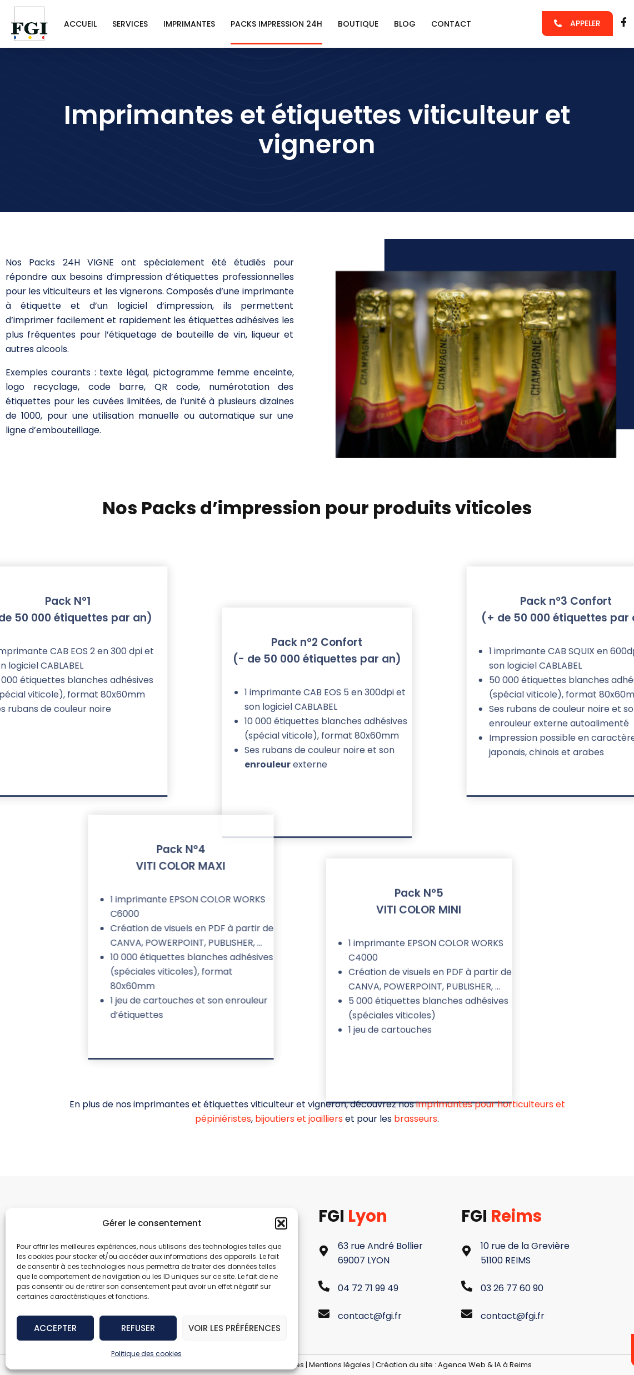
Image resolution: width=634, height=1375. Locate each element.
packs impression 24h (276, 23)
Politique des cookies (146, 1353)
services (130, 23)
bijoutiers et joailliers (299, 1118)
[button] (281, 1223)
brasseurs (415, 1118)
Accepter (55, 1328)
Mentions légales (340, 1364)
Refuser (138, 1328)
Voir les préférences (234, 1328)
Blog (405, 23)
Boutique (358, 23)
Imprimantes (189, 23)
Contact (451, 23)
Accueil (80, 23)
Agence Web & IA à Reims (485, 1364)
